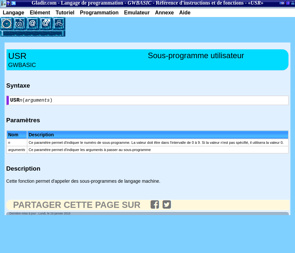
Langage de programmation (92, 3)
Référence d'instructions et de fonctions (200, 3)
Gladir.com (44, 3)
